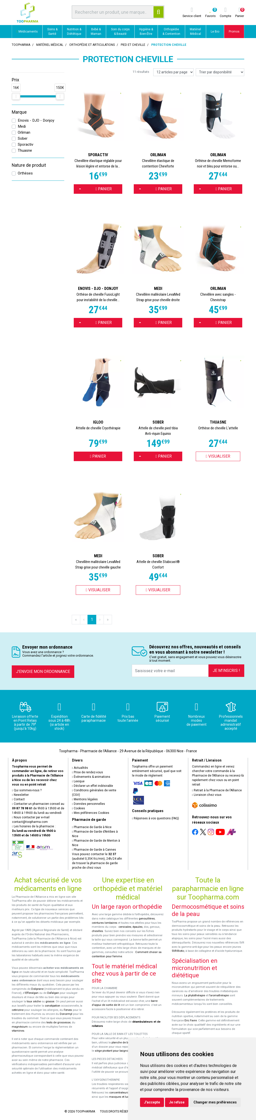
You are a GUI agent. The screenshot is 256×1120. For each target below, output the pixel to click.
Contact (18, 799)
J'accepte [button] (152, 1102)
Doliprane (37, 989)
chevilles (97, 931)
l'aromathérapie (219, 995)
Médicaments (27, 31)
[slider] (16, 96)
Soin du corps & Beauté (120, 32)
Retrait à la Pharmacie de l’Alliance (217, 790)
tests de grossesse (58, 1022)
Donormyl (66, 1014)
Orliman (24, 132)
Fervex (68, 1010)
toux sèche (34, 1001)
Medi (22, 126)
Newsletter (20, 795)
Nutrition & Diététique (74, 32)
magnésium (20, 1026)
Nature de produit (29, 165)
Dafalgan (53, 993)
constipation (52, 1005)
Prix (15, 79)
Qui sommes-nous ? (27, 790)
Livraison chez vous (207, 795)
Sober (23, 138)
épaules (137, 926)
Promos (234, 31)
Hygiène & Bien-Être (146, 32)
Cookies (78, 808)
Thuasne (25, 150)
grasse (50, 1001)
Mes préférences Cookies (90, 813)
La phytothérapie (194, 995)
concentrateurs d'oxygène (125, 1092)
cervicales (124, 926)
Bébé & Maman (96, 32)
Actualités (80, 768)
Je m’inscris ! (226, 670)
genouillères (147, 918)
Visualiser (218, 456)
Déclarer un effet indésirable (92, 786)
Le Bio (215, 31)
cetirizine (18, 1010)
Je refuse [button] (176, 1102)
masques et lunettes (122, 1096)
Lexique (78, 781)
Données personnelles (88, 804)
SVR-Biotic (178, 951)
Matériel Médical (195, 32)
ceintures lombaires (104, 922)
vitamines (18, 1030)
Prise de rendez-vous (87, 772)
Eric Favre (190, 1020)
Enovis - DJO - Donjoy (36, 120)
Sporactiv (25, 144)
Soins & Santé (52, 32)
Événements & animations (91, 777)
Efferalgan (31, 993)
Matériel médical (49, 45)
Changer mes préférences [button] (215, 1102)
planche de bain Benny (126, 1042)
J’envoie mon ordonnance (43, 671)
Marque (19, 112)
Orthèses (25, 173)
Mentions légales (85, 799)
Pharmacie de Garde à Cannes (94, 849)
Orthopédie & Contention (171, 32)
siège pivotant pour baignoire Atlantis (118, 1050)
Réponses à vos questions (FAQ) (155, 818)
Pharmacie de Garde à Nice (92, 827)
